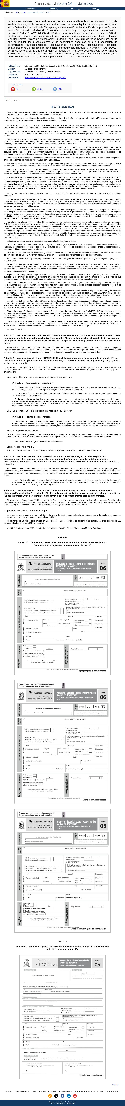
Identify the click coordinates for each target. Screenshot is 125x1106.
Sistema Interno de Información (84, 1091)
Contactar (8, 1091)
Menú (95, 9)
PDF (18, 89)
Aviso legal (42, 1091)
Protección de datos (65, 1091)
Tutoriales (100, 1091)
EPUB (39, 89)
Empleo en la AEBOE (113, 1091)
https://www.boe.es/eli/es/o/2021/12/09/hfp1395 (45, 78)
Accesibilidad (52, 1091)
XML (60, 89)
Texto (8, 101)
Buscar (23, 12)
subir (117, 1085)
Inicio (17, 12)
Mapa (34, 1091)
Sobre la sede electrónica (22, 1091)
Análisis (17, 101)
